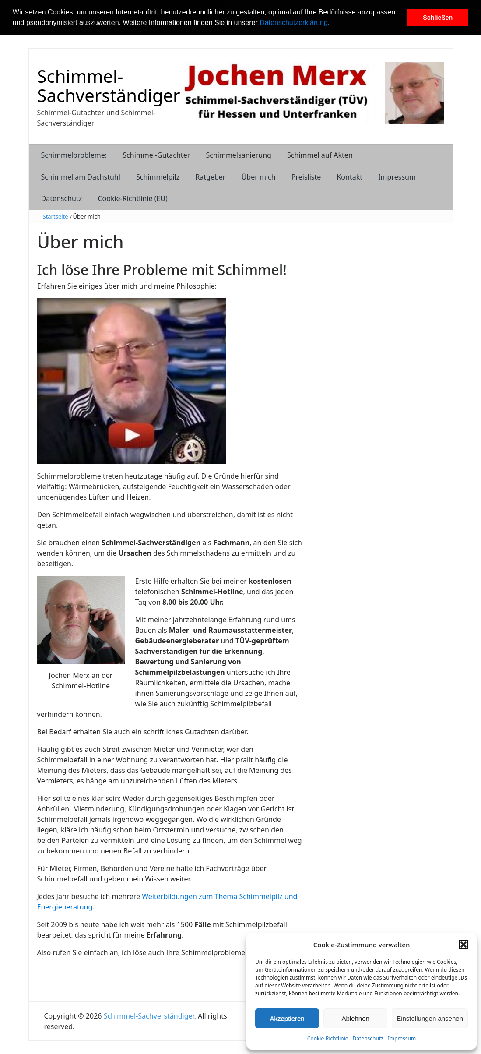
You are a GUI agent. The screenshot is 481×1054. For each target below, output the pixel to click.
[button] (333, 23)
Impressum (402, 1038)
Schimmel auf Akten (320, 155)
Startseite (55, 216)
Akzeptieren (287, 1018)
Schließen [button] (438, 17)
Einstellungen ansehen (430, 1018)
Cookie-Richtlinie (327, 1038)
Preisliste (306, 177)
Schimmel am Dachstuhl (80, 177)
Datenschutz (368, 1038)
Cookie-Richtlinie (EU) (132, 198)
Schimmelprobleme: (74, 155)
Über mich (259, 177)
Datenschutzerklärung (294, 22)
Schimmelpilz (157, 177)
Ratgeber (210, 177)
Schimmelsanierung (238, 155)
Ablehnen (355, 1018)
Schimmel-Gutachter (156, 155)
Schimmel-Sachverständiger (108, 85)
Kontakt (349, 177)
